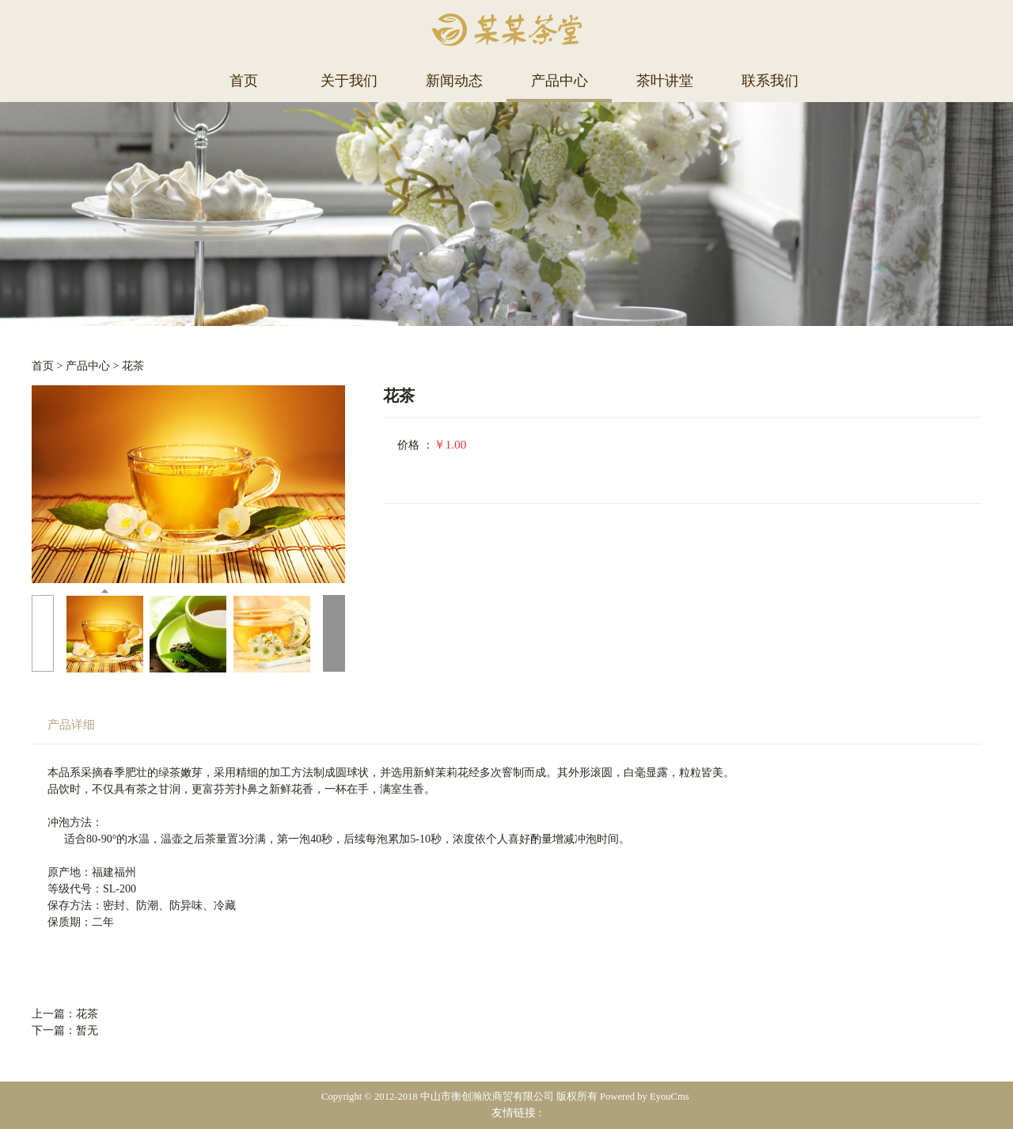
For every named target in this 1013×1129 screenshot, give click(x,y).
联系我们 (770, 81)
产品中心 (559, 81)
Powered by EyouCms (643, 1096)
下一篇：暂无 (65, 1030)
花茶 (133, 366)
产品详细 (71, 724)
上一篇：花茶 (65, 1014)
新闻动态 (454, 81)
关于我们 (349, 81)
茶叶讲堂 (664, 81)
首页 (244, 81)
